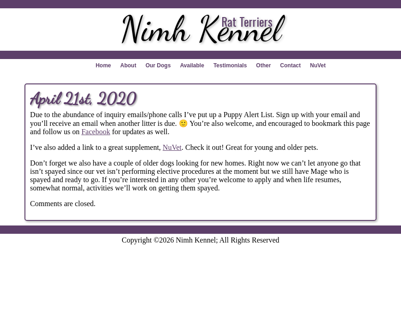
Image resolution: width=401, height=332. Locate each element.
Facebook (95, 132)
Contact (290, 65)
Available (192, 65)
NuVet (318, 65)
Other (263, 65)
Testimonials (230, 65)
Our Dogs (158, 65)
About (128, 65)
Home (103, 65)
